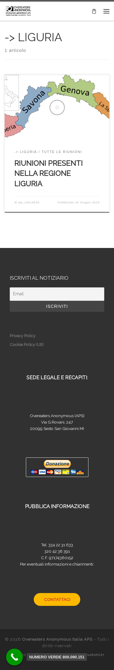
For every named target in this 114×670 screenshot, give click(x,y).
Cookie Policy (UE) (27, 344)
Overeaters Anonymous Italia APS (57, 639)
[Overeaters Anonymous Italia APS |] (18, 10)
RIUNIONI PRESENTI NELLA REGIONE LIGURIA (48, 173)
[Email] (57, 294)
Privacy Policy (22, 335)
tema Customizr (89, 655)
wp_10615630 (29, 202)
